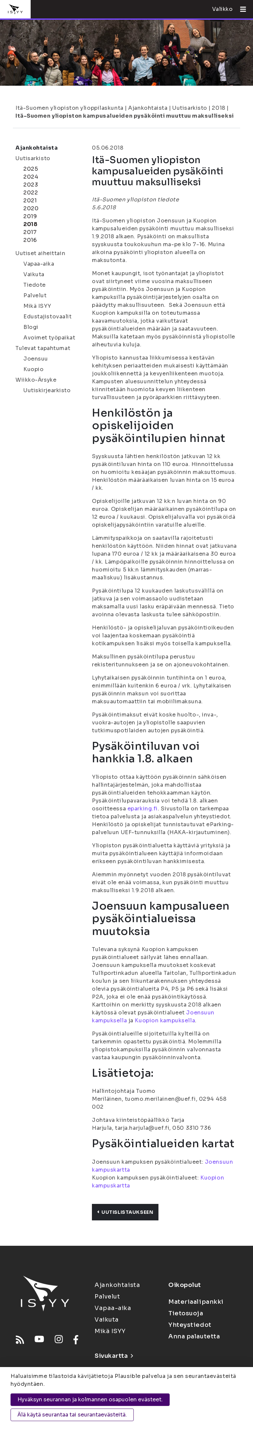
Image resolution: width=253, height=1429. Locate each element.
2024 (30, 176)
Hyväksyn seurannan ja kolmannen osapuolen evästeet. (90, 1399)
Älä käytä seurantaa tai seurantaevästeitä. (72, 1414)
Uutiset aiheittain (40, 253)
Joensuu (35, 358)
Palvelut (34, 295)
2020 (31, 208)
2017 (30, 232)
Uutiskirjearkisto (47, 390)
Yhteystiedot (189, 1324)
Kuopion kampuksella (165, 1020)
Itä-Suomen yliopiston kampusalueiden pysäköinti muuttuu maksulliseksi (124, 115)
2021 (30, 200)
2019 (30, 216)
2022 (30, 192)
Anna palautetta (194, 1336)
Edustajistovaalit (47, 316)
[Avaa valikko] (240, 9)
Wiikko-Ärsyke (35, 379)
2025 (30, 168)
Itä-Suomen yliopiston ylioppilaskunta (69, 107)
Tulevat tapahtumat (42, 348)
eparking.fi (142, 808)
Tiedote (34, 284)
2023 (30, 184)
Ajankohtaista (147, 107)
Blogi (31, 327)
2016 (30, 240)
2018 (218, 107)
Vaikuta (33, 274)
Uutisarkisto (189, 107)
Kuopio (33, 369)
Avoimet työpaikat (49, 337)
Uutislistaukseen (125, 1212)
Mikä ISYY (37, 306)
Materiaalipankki (196, 1301)
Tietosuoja (185, 1313)
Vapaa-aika (38, 263)
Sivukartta (114, 1355)
